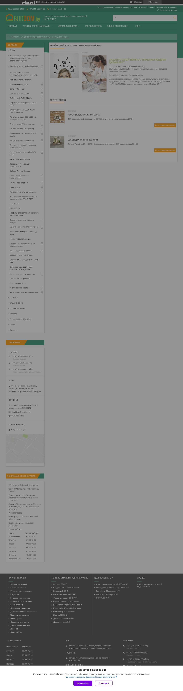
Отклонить (104, 683)
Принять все (83, 683)
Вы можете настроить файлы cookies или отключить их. (90, 677)
